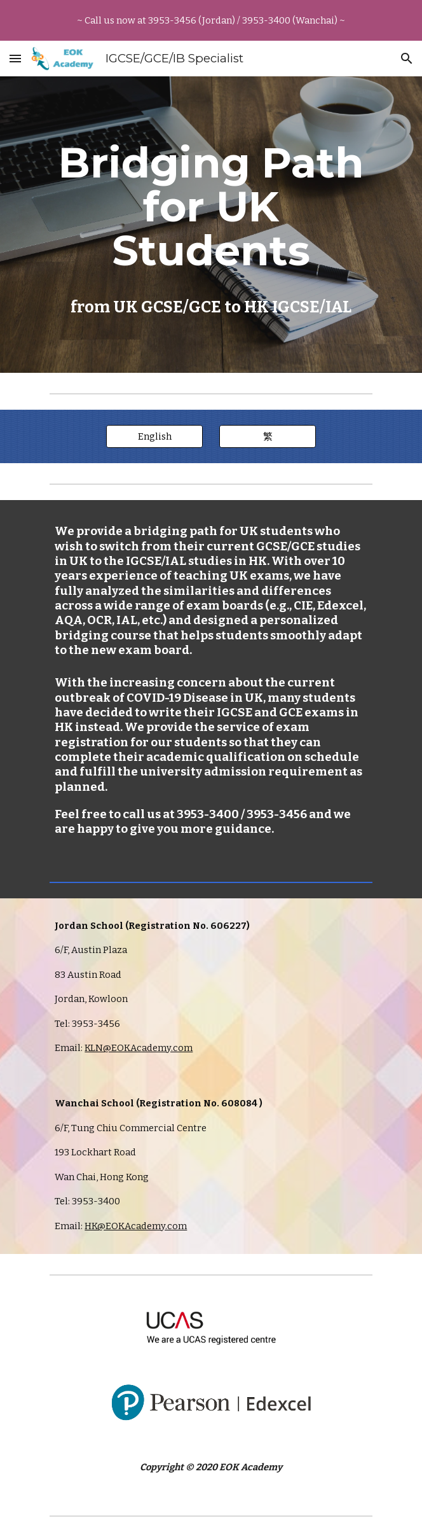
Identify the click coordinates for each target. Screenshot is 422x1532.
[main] (211, 224)
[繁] (267, 436)
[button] (15, 58)
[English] (154, 437)
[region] (211, 20)
